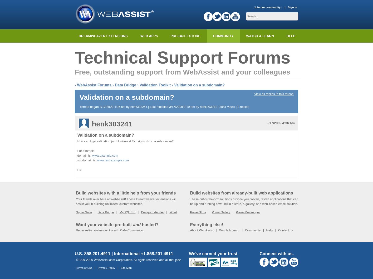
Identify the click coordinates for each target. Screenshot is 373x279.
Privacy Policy (106, 267)
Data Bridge (125, 85)
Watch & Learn (260, 36)
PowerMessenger (248, 212)
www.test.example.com (113, 160)
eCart (173, 212)
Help (269, 230)
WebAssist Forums (94, 85)
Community (223, 36)
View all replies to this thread (274, 94)
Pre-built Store (186, 36)
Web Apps (149, 36)
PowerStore (198, 212)
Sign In (292, 7)
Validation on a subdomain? (199, 85)
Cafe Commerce (131, 230)
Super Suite (84, 212)
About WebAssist (202, 230)
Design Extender (152, 212)
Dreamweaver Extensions (103, 36)
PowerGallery (221, 212)
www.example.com (105, 155)
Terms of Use (84, 267)
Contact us (285, 230)
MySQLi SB (127, 212)
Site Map (126, 267)
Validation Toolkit (155, 85)
